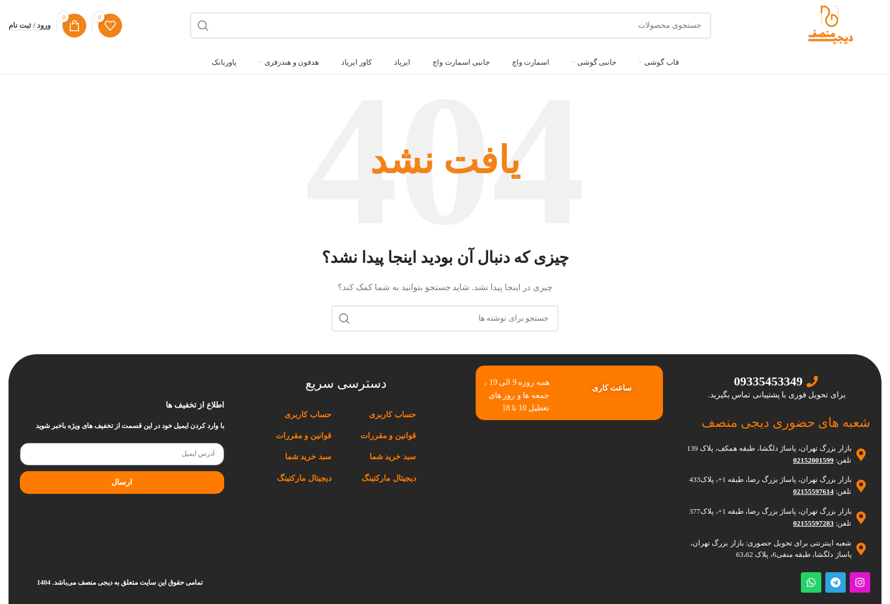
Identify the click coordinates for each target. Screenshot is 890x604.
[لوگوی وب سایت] (830, 24)
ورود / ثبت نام (30, 25)
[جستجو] (450, 25)
